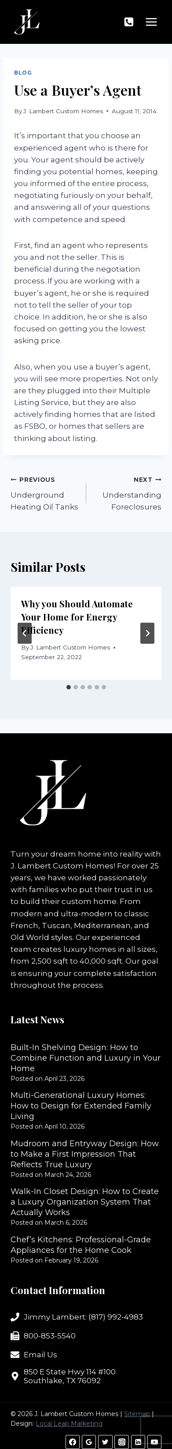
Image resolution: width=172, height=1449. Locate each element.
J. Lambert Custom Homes (63, 111)
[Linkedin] (138, 1442)
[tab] (68, 687)
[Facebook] (73, 1442)
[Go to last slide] (25, 633)
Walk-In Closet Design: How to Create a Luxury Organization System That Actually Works (85, 1202)
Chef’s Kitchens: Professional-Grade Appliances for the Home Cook (81, 1245)
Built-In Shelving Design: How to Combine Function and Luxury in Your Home (86, 1058)
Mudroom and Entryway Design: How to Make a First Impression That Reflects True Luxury (85, 1154)
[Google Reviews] (89, 1442)
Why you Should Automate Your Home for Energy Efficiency (77, 617)
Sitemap (137, 1414)
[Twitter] (105, 1442)
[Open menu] (151, 22)
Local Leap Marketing (69, 1423)
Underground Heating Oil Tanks (45, 492)
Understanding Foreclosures (128, 492)
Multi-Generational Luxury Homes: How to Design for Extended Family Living (81, 1105)
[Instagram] (121, 1442)
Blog (23, 72)
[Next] (147, 633)
